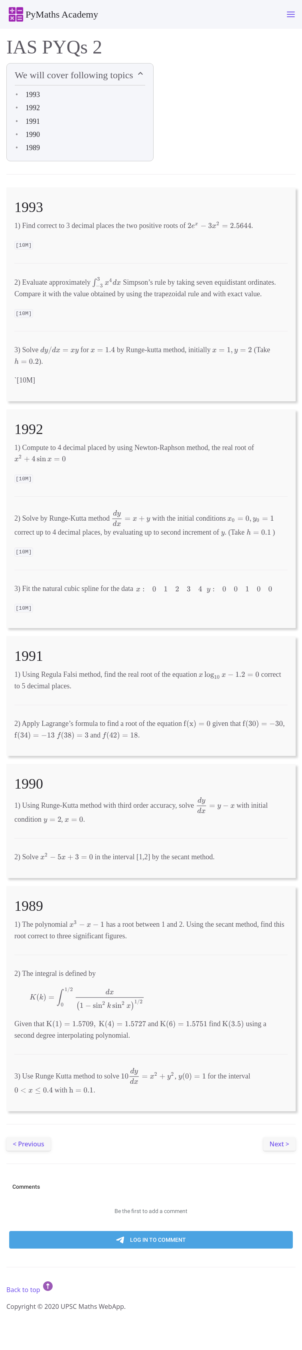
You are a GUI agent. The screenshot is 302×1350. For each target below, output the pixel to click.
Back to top (30, 1289)
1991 (33, 121)
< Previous (28, 1144)
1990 (33, 135)
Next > (279, 1144)
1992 (33, 108)
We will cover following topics (75, 75)
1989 (33, 148)
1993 (33, 95)
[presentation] (219, 225)
